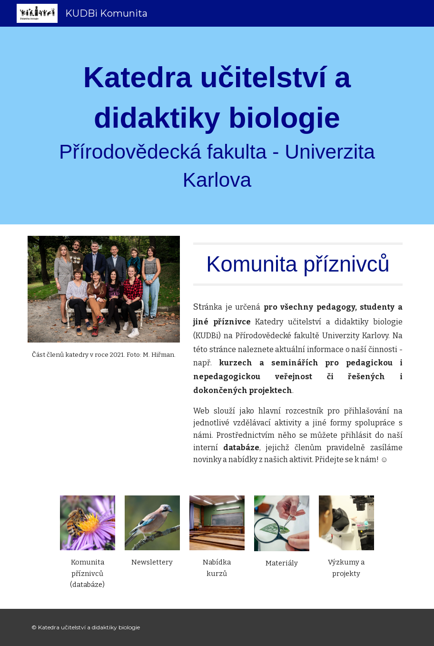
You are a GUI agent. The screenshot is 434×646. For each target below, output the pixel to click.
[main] (217, 125)
